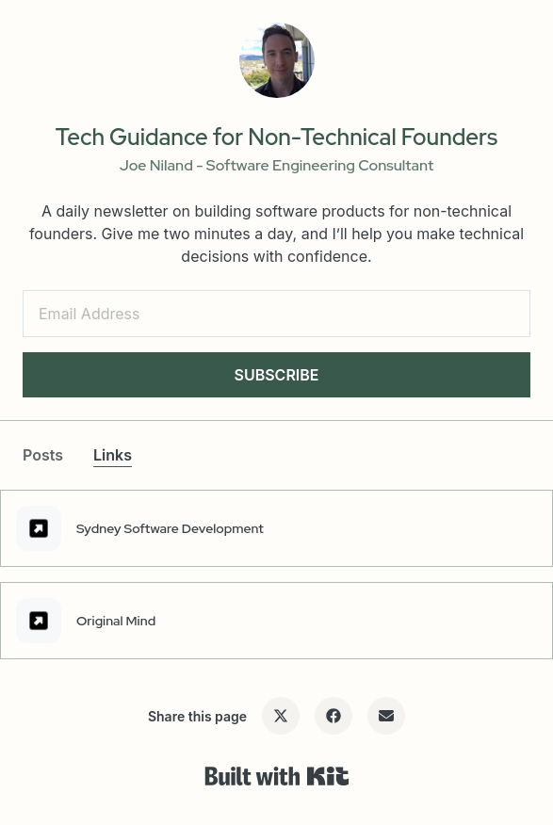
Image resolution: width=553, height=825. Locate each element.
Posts (43, 454)
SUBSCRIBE (276, 374)
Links (112, 454)
